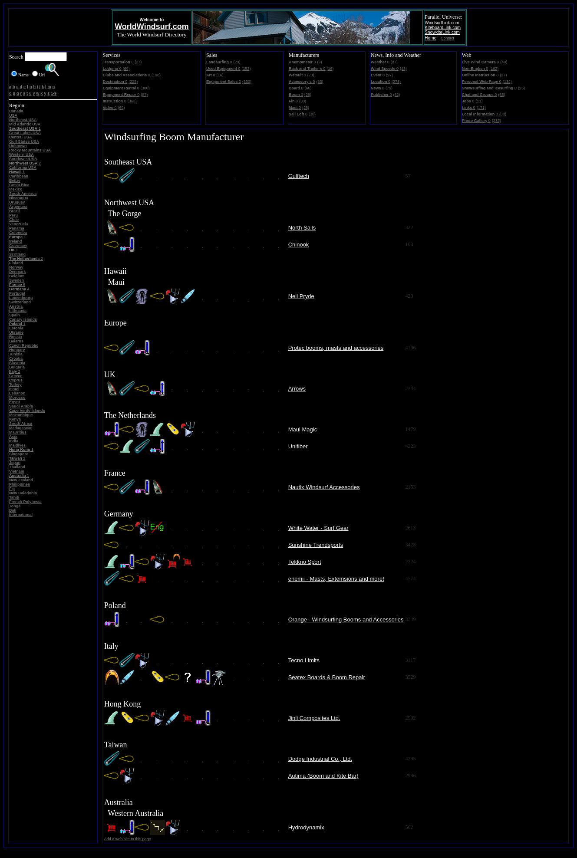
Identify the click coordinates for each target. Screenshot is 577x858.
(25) (307, 94)
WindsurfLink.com (442, 22)
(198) (156, 75)
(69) (126, 68)
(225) (133, 81)
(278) (396, 81)
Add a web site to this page (127, 839)
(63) (319, 81)
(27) (138, 62)
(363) (132, 101)
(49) (503, 62)
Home (430, 38)
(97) (389, 75)
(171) (481, 107)
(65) (501, 94)
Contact (447, 38)
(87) (144, 94)
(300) (145, 88)
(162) (493, 68)
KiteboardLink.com (443, 27)
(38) (312, 114)
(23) (237, 62)
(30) (302, 101)
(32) (396, 94)
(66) (307, 88)
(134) (507, 81)
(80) (502, 114)
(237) (496, 120)
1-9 (53, 93)
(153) (246, 68)
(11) (478, 101)
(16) (220, 75)
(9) (319, 62)
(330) (246, 81)
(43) (403, 68)
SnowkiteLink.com (442, 32)
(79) (389, 88)
